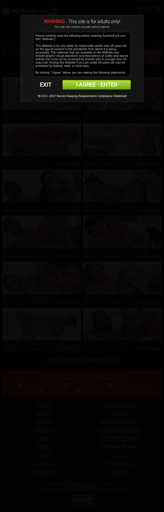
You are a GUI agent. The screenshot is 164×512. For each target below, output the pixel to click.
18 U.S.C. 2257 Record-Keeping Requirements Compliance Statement (82, 96)
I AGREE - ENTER (96, 84)
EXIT (45, 84)
